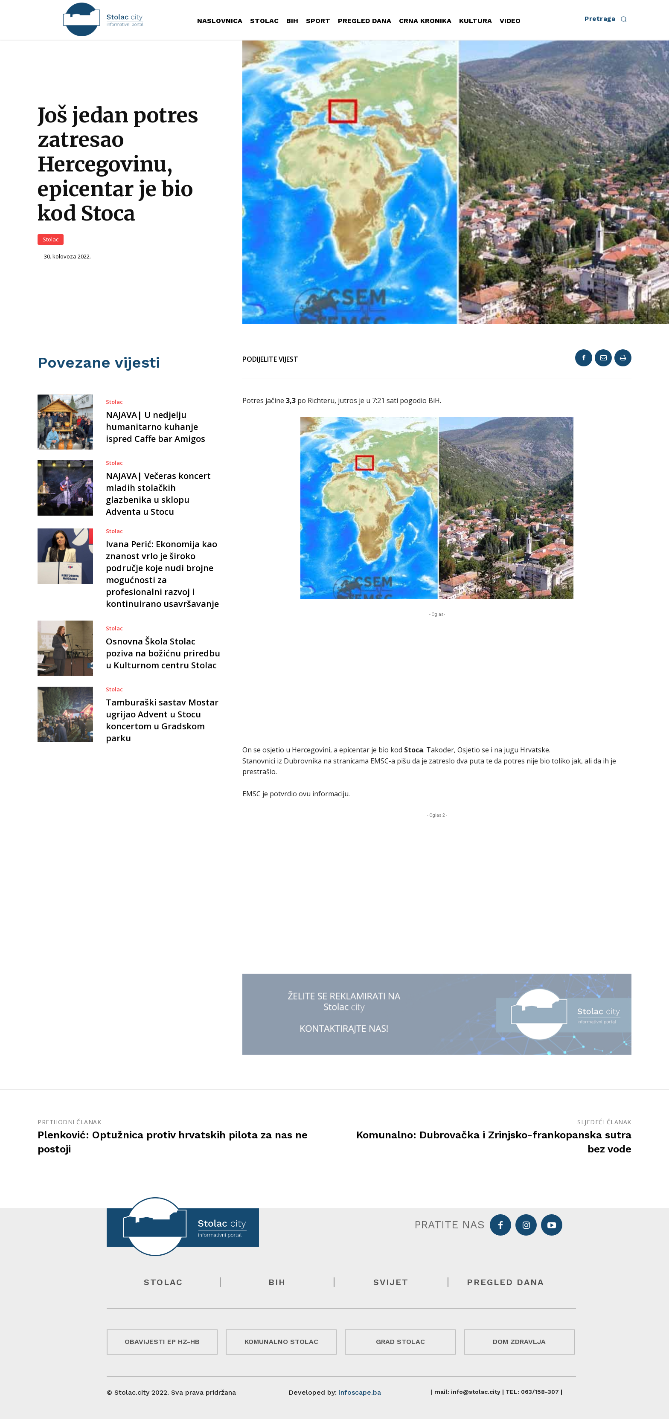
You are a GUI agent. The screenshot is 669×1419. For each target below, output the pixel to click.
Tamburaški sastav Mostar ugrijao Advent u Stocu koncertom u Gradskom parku (162, 720)
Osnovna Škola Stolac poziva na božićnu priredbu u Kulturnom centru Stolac (163, 653)
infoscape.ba (360, 1392)
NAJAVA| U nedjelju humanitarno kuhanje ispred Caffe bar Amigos (155, 426)
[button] (608, 19)
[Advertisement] (436, 678)
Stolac (51, 239)
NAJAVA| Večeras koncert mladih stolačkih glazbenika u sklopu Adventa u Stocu (158, 493)
